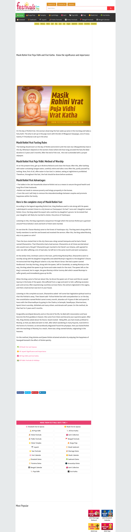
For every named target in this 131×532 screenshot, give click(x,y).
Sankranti (91, 196)
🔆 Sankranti (32, 19)
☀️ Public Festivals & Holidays (98, 125)
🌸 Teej (83, 15)
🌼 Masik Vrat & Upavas (67, 440)
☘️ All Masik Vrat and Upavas (27, 361)
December (93, 23)
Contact (90, 243)
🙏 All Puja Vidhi (33, 444)
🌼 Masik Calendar (67, 469)
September (74, 23)
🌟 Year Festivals (33, 465)
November (87, 23)
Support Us (53, 4)
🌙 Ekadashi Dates (33, 473)
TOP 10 (108, 196)
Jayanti (104, 186)
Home (89, 237)
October (81, 23)
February (43, 23)
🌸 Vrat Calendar (33, 469)
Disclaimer (90, 246)
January (37, 23)
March (48, 23)
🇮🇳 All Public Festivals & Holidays (28, 374)
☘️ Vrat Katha (105, 15)
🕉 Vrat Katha (67, 485)
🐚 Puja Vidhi (73, 15)
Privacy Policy (92, 249)
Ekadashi (106, 183)
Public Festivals (94, 193)
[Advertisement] (50, 38)
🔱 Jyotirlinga (53, 15)
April (52, 23)
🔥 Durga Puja (67, 457)
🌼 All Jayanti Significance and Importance (31, 365)
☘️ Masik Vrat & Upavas (96, 113)
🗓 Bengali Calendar (103, 19)
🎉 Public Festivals (55, 19)
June (60, 23)
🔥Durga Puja (30, 15)
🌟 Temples (42, 15)
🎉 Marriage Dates (67, 465)
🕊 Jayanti (42, 19)
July (64, 23)
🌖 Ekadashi (21, 19)
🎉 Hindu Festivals (33, 449)
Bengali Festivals (94, 183)
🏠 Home (20, 15)
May (56, 23)
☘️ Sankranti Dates (67, 473)
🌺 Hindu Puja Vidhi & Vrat (97, 121)
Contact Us (63, 4)
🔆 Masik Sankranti (67, 461)
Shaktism (101, 196)
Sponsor (73, 4)
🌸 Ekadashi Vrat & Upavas (33, 440)
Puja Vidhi (105, 193)
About (89, 240)
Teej (89, 199)
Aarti (103, 180)
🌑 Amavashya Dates (67, 477)
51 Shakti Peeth (93, 180)
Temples (96, 199)
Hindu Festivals (93, 186)
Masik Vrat (102, 189)
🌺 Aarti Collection (67, 449)
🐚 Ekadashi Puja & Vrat (96, 110)
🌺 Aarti (63, 15)
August (68, 23)
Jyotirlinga (92, 189)
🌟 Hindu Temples (33, 457)
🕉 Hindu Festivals (71, 19)
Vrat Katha (105, 199)
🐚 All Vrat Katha (67, 444)
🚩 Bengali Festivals (86, 19)
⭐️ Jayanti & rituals (94, 117)
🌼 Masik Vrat (93, 15)
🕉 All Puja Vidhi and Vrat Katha (28, 370)
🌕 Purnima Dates (33, 477)
